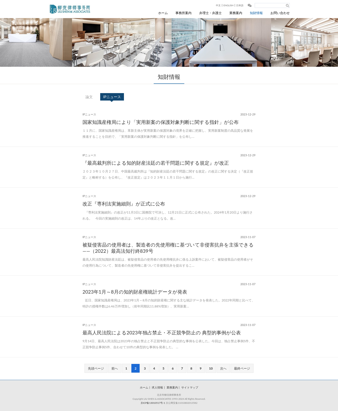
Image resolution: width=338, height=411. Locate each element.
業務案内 (235, 13)
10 (211, 368)
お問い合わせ (280, 13)
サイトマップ (189, 387)
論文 (89, 97)
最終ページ (242, 368)
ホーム (163, 13)
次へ (223, 368)
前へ (114, 368)
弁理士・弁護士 (210, 13)
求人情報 (157, 387)
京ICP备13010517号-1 (153, 402)
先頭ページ (96, 368)
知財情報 (256, 13)
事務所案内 (183, 13)
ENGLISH (228, 5)
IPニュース (112, 97)
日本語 (239, 5)
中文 (218, 5)
